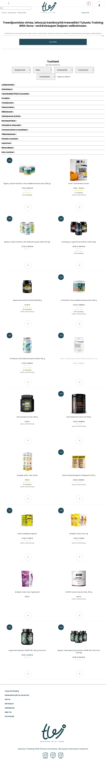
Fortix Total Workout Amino (79, 189)
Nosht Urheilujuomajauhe (27, 538)
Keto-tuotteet (8, 152)
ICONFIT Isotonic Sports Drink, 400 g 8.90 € (78, 595)
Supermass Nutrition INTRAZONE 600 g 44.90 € (27, 306)
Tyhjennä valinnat (63, 77)
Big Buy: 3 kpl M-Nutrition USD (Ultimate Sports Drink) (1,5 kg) (27, 245)
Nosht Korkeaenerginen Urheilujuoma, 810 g (78, 480)
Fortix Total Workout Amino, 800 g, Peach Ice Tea (78, 362)
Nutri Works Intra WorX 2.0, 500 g (78, 421)
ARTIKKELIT (9, 704)
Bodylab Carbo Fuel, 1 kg (79, 538)
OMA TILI (8, 712)
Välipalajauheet (8, 134)
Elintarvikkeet (7, 148)
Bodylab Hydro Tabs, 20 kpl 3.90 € (27, 481)
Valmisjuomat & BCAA (11, 116)
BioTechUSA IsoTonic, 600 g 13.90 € (27, 420)
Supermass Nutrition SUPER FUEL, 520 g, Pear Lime (27, 653)
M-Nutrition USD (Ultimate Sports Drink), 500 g (27, 365)
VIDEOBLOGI (9, 708)
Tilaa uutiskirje (12, 691)
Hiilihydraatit (7, 112)
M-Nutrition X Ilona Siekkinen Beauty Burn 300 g (79, 307)
